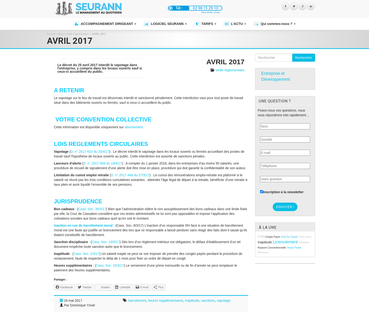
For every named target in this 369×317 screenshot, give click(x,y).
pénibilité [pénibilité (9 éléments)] (304, 242)
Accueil (51, 33)
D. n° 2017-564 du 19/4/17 (102, 163)
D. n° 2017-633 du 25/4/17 (90, 151)
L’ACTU (234, 23)
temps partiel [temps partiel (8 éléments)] (294, 247)
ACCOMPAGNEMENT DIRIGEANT (104, 23)
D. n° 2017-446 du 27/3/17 (130, 175)
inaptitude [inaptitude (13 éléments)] (265, 242)
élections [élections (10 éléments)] (263, 252)
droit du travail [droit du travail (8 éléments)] (289, 237)
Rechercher (303, 58)
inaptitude (192, 300)
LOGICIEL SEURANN (165, 23)
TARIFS (205, 23)
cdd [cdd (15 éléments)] (261, 236)
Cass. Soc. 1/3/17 (86, 254)
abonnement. (134, 127)
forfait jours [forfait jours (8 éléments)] (304, 237)
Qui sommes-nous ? (274, 23)
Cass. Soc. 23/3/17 (106, 242)
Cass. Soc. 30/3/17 (92, 209)
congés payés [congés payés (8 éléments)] (272, 237)
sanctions (208, 300)
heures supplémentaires (165, 300)
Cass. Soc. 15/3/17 (110, 265)
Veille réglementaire (77, 33)
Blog (60, 33)
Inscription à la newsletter (282, 192)
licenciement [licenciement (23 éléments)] (285, 242)
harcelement (137, 300)
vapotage (224, 300)
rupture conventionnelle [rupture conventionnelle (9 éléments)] (272, 247)
